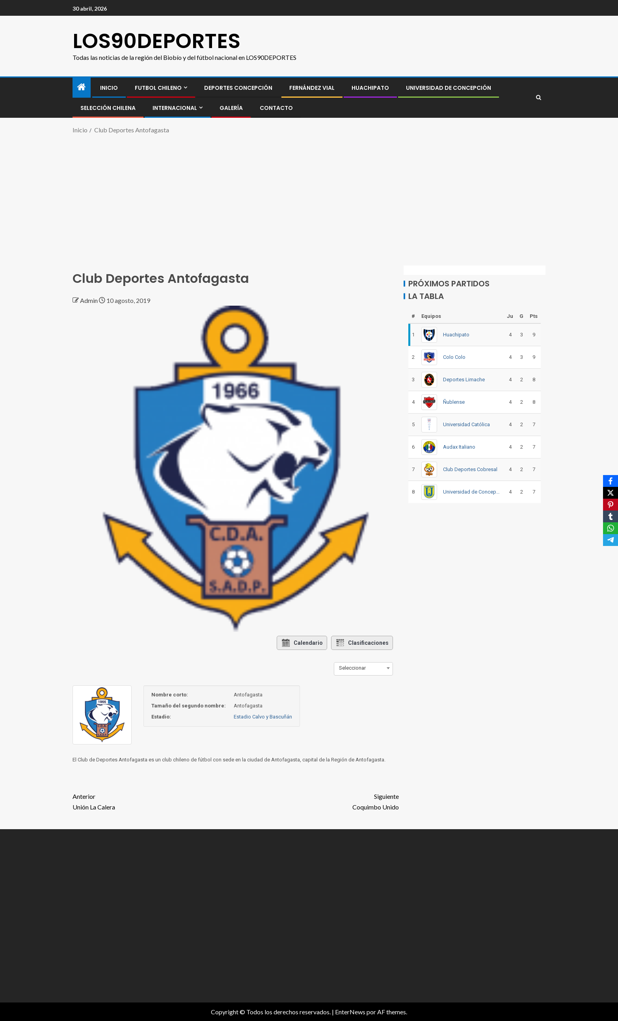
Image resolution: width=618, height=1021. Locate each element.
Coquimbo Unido (317, 801)
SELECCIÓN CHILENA (108, 108)
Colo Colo (454, 357)
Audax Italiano (459, 447)
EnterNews (350, 1011)
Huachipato (370, 88)
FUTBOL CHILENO (158, 88)
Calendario (302, 643)
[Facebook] (610, 481)
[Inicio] (81, 87)
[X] (610, 493)
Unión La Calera (154, 801)
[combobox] (363, 668)
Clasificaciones (362, 643)
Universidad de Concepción (448, 88)
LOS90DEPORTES (156, 40)
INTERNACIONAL (175, 108)
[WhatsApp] (610, 528)
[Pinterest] (610, 504)
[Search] (539, 97)
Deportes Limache (464, 379)
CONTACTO (276, 108)
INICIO (109, 88)
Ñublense (454, 402)
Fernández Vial (312, 88)
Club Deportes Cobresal (470, 469)
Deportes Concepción (238, 88)
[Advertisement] (309, 198)
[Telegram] (610, 540)
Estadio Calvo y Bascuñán (263, 717)
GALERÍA (231, 108)
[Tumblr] (610, 516)
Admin (89, 300)
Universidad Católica (466, 424)
